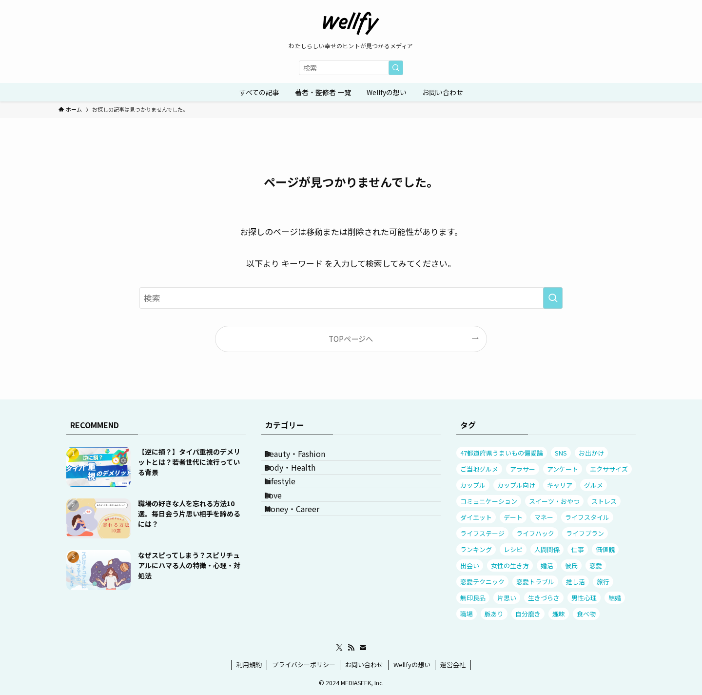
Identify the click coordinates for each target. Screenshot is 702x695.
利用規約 (249, 664)
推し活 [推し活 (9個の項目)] (575, 581)
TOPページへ (351, 338)
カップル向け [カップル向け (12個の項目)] (516, 485)
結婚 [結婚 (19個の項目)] (614, 597)
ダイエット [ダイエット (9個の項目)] (476, 517)
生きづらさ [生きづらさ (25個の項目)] (544, 597)
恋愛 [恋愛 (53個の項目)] (595, 565)
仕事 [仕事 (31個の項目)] (577, 549)
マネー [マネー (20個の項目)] (543, 517)
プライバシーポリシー (303, 664)
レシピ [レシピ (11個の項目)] (513, 549)
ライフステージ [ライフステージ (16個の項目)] (482, 533)
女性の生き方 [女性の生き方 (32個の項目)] (510, 565)
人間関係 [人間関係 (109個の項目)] (547, 549)
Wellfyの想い (411, 664)
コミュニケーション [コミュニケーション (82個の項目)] (488, 501)
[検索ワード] (351, 67)
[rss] (351, 647)
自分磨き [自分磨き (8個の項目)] (528, 613)
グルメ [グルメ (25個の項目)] (593, 485)
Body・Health (300, 481)
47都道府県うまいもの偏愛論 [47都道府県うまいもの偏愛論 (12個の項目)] (501, 452)
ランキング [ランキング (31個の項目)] (476, 549)
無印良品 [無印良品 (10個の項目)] (473, 597)
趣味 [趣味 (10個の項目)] (558, 613)
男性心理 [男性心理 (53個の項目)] (584, 597)
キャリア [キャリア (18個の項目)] (559, 485)
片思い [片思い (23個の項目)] (506, 597)
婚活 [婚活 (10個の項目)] (547, 565)
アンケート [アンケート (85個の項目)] (562, 469)
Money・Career (302, 550)
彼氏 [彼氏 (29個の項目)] (571, 565)
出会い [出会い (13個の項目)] (469, 565)
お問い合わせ (364, 664)
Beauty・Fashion (305, 458)
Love (283, 527)
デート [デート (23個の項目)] (513, 517)
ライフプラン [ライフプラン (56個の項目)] (585, 533)
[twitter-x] (339, 647)
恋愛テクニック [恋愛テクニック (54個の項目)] (482, 581)
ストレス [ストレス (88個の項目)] (604, 501)
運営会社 (453, 664)
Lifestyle (290, 504)
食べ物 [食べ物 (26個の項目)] (586, 613)
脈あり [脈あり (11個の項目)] (494, 613)
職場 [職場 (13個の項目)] (466, 613)
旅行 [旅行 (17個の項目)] (603, 581)
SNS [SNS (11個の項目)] (561, 452)
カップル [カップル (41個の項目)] (473, 485)
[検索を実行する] (396, 67)
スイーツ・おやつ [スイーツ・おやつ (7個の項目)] (554, 501)
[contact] (362, 647)
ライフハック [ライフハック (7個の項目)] (535, 533)
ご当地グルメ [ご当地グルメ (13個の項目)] (479, 469)
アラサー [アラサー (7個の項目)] (522, 469)
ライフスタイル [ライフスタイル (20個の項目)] (587, 517)
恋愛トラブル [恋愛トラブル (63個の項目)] (535, 581)
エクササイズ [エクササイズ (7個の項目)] (609, 469)
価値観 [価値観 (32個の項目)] (605, 549)
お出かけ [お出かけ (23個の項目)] (591, 452)
